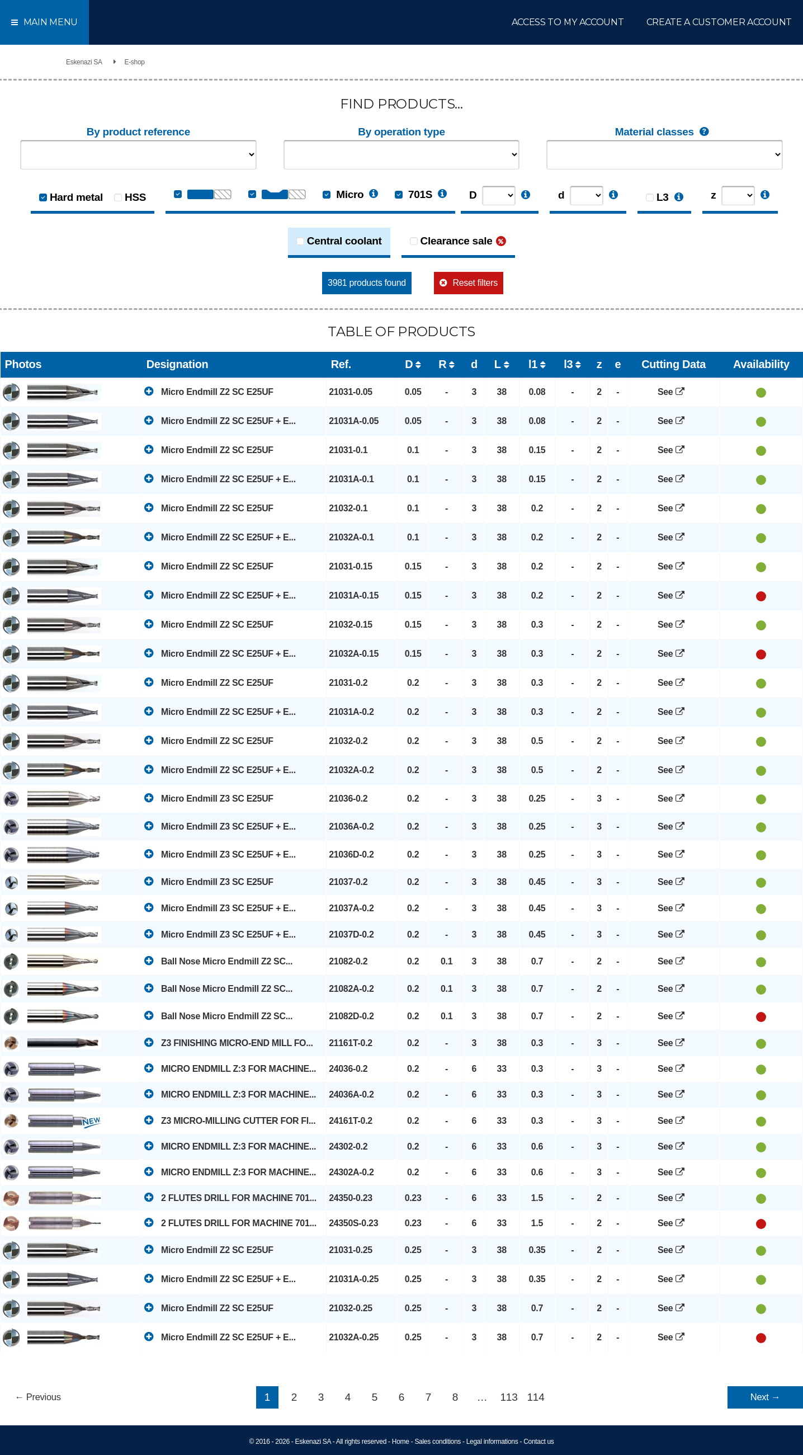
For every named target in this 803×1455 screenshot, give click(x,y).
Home (400, 1441)
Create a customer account (719, 22)
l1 (532, 364)
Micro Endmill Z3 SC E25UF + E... (220, 826)
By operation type (401, 132)
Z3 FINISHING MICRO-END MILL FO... (228, 1042)
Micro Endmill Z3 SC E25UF (208, 798)
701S (413, 194)
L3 (662, 197)
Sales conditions (437, 1441)
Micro (343, 194)
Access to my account (568, 22)
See (673, 392)
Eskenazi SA (84, 62)
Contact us (538, 1441)
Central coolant (344, 241)
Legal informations (492, 1441)
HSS (135, 197)
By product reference (138, 132)
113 (509, 1397)
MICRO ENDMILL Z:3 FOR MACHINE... (230, 1068)
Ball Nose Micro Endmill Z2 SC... (218, 960)
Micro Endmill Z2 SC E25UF (208, 391)
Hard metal (76, 197)
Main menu (44, 22)
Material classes (665, 132)
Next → (765, 1397)
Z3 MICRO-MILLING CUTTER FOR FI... (229, 1120)
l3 (568, 364)
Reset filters (475, 283)
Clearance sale (457, 241)
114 (536, 1397)
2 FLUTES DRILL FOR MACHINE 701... (230, 1197)
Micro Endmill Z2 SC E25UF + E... (220, 420)
